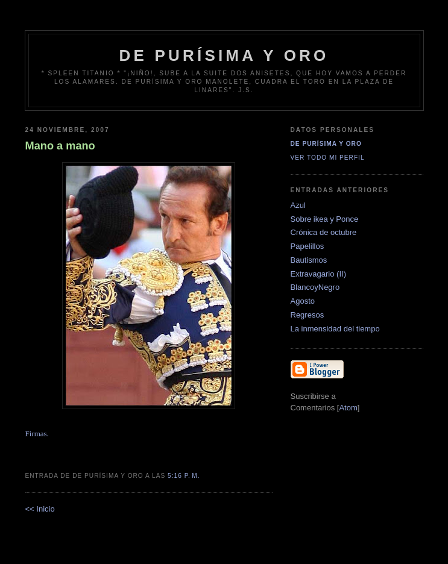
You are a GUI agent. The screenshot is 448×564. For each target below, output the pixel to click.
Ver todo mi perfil (328, 157)
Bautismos (309, 260)
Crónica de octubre (324, 232)
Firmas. (37, 433)
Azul (298, 205)
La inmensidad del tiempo (335, 328)
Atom (348, 407)
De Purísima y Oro (326, 143)
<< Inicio (40, 508)
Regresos (307, 314)
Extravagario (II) (318, 273)
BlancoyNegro (315, 287)
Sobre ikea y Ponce (325, 219)
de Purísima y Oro (224, 55)
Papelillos (307, 246)
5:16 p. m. (184, 475)
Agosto (303, 301)
